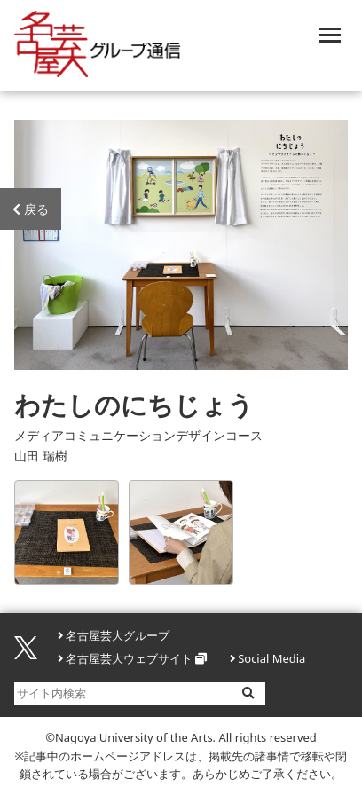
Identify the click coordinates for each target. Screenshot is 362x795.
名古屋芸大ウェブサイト (129, 658)
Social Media (271, 658)
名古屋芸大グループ (117, 635)
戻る (30, 209)
